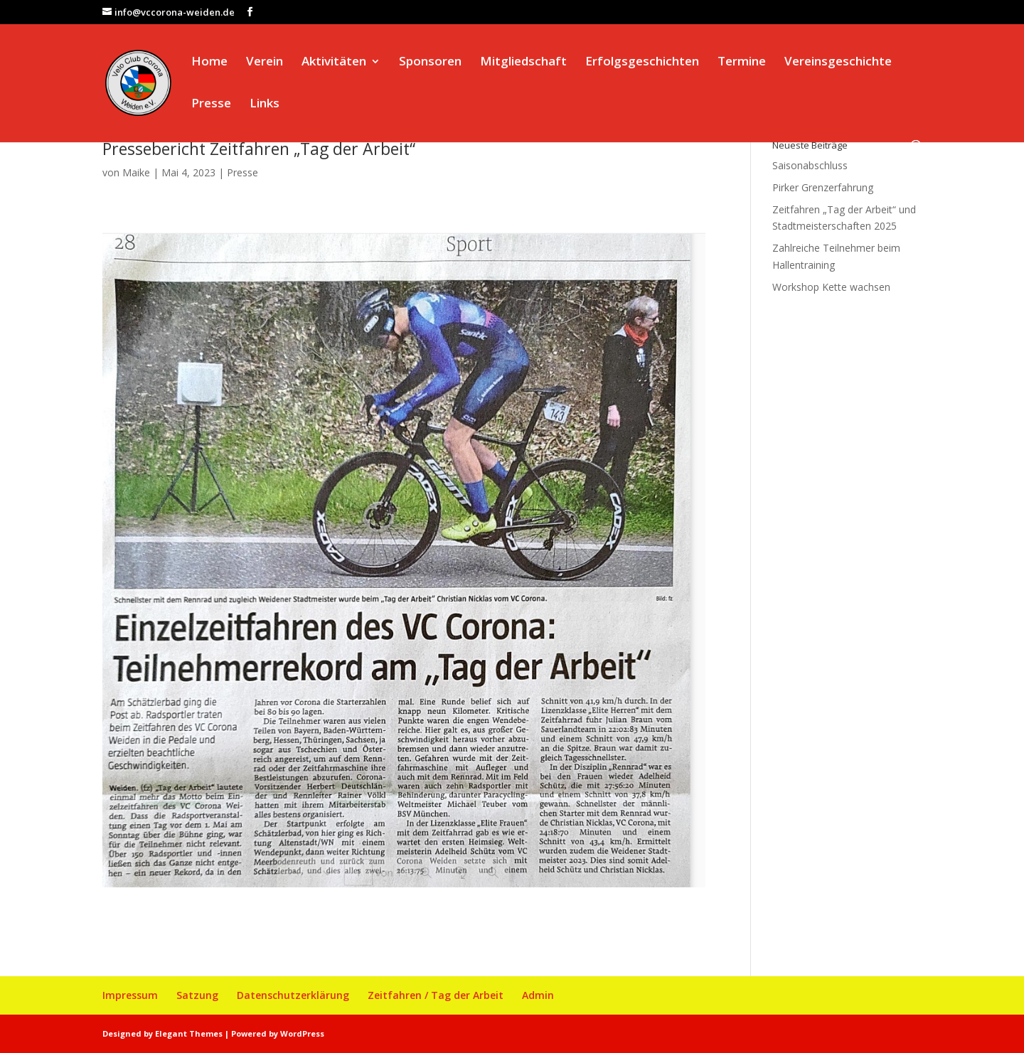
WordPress (302, 1033)
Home (209, 62)
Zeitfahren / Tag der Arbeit (435, 995)
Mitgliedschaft (523, 62)
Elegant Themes (189, 1033)
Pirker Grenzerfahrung (822, 187)
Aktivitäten (334, 62)
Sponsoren (430, 62)
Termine (742, 62)
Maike (136, 172)
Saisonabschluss (810, 165)
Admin (538, 995)
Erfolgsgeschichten (642, 62)
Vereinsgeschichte (838, 62)
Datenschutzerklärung (293, 995)
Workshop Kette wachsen (831, 287)
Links (264, 104)
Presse (211, 104)
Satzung (197, 995)
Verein (264, 62)
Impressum (130, 995)
